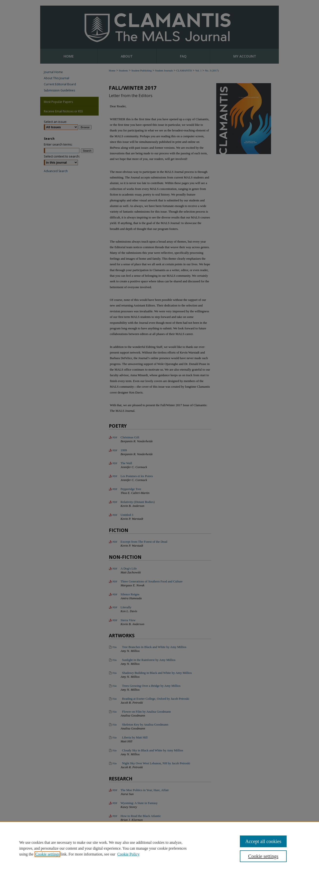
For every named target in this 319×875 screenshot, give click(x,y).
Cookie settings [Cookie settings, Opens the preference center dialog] (263, 856)
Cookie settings (47, 854)
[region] (159, 848)
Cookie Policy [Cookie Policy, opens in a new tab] (128, 854)
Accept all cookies (263, 841)
